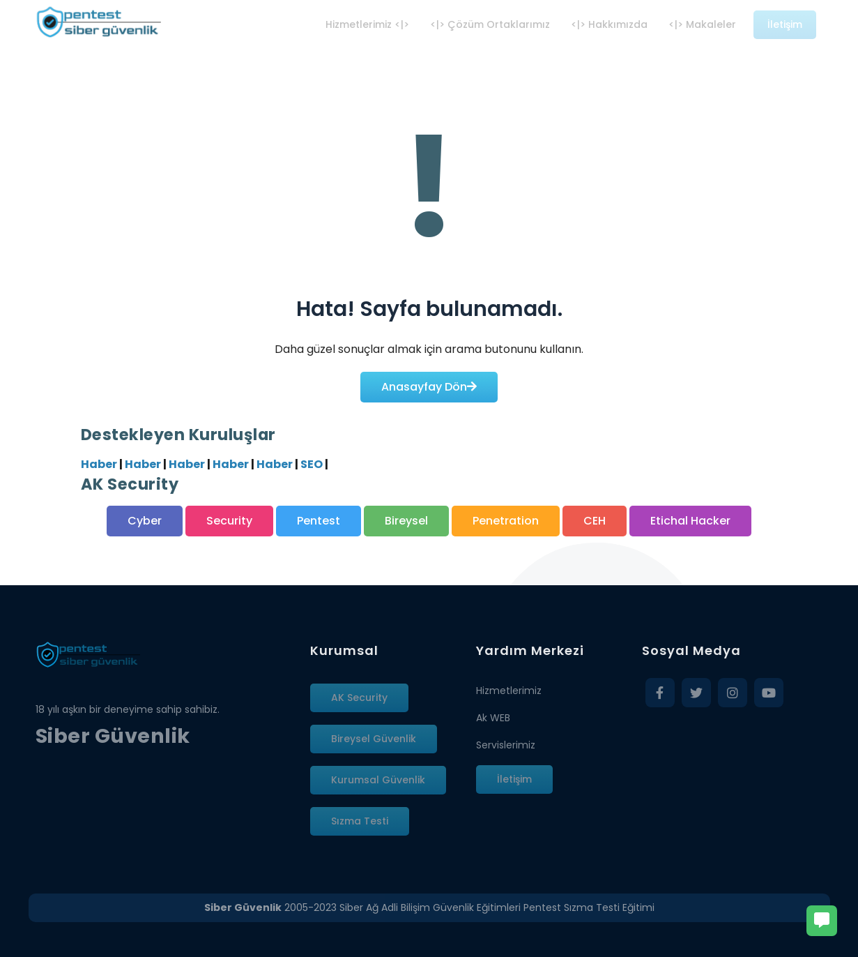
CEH (594, 521)
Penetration (506, 521)
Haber (99, 464)
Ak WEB (493, 718)
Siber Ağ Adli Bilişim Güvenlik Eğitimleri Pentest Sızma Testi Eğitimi (496, 907)
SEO (311, 464)
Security (229, 521)
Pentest (318, 521)
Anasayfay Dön (429, 387)
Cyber (145, 521)
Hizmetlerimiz (509, 691)
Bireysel (406, 521)
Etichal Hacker (690, 521)
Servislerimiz (505, 745)
